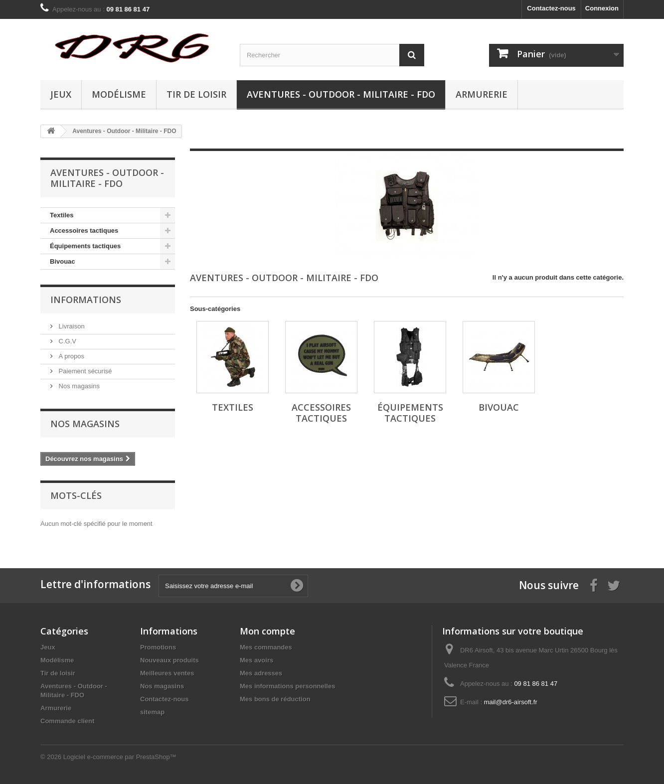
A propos (70, 356)
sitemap (152, 712)
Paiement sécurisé (84, 371)
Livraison (71, 326)
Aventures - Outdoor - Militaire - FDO (341, 94)
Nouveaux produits (169, 660)
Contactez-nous (551, 8)
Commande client (67, 721)
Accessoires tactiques (84, 230)
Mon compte (267, 631)
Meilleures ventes (167, 673)
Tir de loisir (196, 94)
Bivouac (62, 261)
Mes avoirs (256, 660)
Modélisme (119, 94)
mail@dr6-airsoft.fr (510, 702)
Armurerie (481, 94)
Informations (85, 300)
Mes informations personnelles (287, 686)
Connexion (602, 8)
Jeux (60, 94)
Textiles (61, 215)
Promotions (158, 647)
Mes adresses (261, 673)
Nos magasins (78, 386)
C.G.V (66, 341)
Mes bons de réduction (275, 699)
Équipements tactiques (85, 246)
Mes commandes (266, 647)
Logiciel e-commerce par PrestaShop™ (119, 757)
